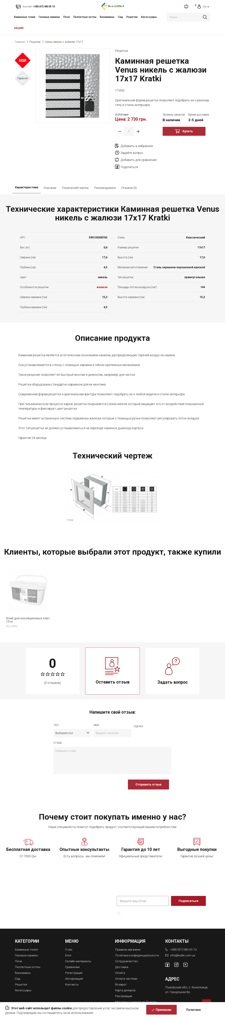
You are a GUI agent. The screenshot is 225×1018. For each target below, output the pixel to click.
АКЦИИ (18, 28)
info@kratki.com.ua (182, 941)
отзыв (57, 729)
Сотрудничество (127, 950)
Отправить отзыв (148, 771)
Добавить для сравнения (139, 153)
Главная (20, 41)
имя (96, 711)
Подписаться (188, 887)
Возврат (121, 973)
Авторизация (74, 964)
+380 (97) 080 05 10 (183, 936)
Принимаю (163, 1010)
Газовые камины (49, 16)
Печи (66, 16)
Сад (120, 16)
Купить (188, 131)
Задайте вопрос (179, 146)
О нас (69, 936)
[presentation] (79, 773)
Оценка (138, 713)
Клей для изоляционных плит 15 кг (28, 606)
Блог (68, 941)
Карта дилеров (125, 978)
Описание (50, 174)
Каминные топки (24, 16)
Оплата (120, 961)
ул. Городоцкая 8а (177, 978)
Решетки (132, 16)
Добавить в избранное (137, 146)
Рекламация (124, 984)
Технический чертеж (75, 174)
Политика (193, 1010)
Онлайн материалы (78, 947)
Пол (56, 711)
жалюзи (102, 273)
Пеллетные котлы (84, 16)
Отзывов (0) (129, 174)
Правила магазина (128, 936)
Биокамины (107, 16)
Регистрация (74, 958)
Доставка (122, 956)
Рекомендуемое (105, 174)
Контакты (72, 970)
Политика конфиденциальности (138, 904)
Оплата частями (126, 967)
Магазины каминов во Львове (137, 990)
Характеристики (26, 174)
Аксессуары (149, 16)
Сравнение (73, 953)
